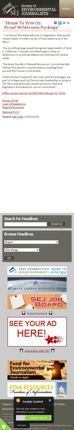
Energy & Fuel (10, 100)
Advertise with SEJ (37, 351)
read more (21, 425)
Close (50, 400)
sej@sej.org (12, 422)
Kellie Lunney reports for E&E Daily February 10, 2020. (34, 93)
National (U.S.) (11, 112)
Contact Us (7, 404)
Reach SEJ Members (11, 408)
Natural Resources (13, 107)
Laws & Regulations (14, 104)
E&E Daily (17, 117)
